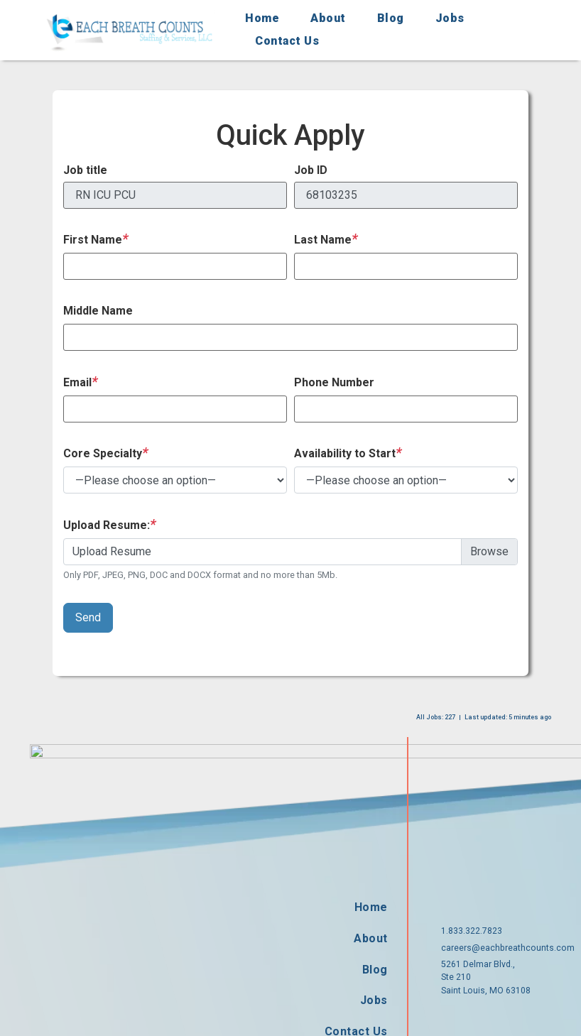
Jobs (450, 18)
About (328, 18)
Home (262, 18)
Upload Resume (111, 551)
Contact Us (287, 41)
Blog (390, 18)
